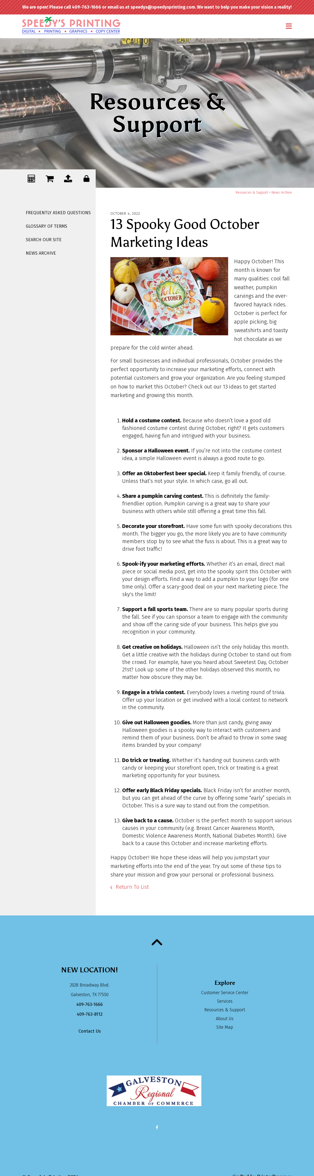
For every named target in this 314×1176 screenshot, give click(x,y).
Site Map (224, 1027)
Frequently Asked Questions (58, 212)
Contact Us (89, 1031)
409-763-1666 (89, 1004)
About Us (225, 1018)
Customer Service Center (225, 992)
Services (225, 1001)
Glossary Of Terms (46, 226)
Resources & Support (252, 192)
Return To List (131, 887)
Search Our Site (44, 239)
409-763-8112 (90, 1014)
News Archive (41, 253)
